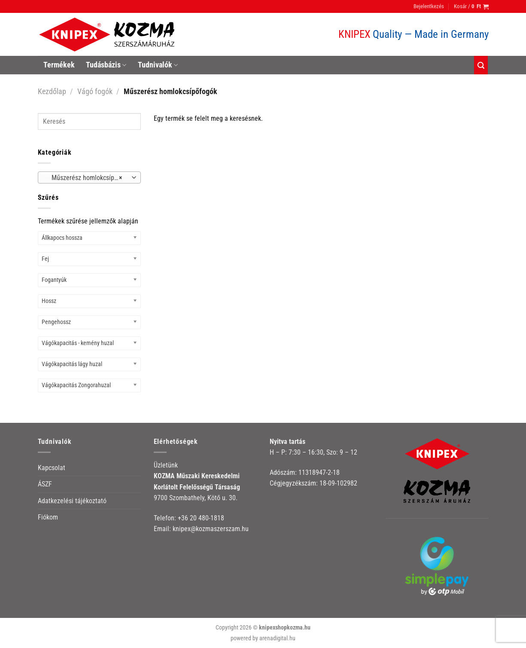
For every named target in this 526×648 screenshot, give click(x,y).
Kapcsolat (51, 468)
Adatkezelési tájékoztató (72, 501)
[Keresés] (481, 65)
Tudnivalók (158, 65)
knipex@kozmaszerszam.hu (211, 529)
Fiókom (48, 517)
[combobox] (89, 177)
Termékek (59, 65)
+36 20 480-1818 (201, 518)
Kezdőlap (52, 91)
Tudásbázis (106, 65)
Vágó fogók (94, 91)
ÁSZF (45, 484)
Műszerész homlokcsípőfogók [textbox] (88, 178)
